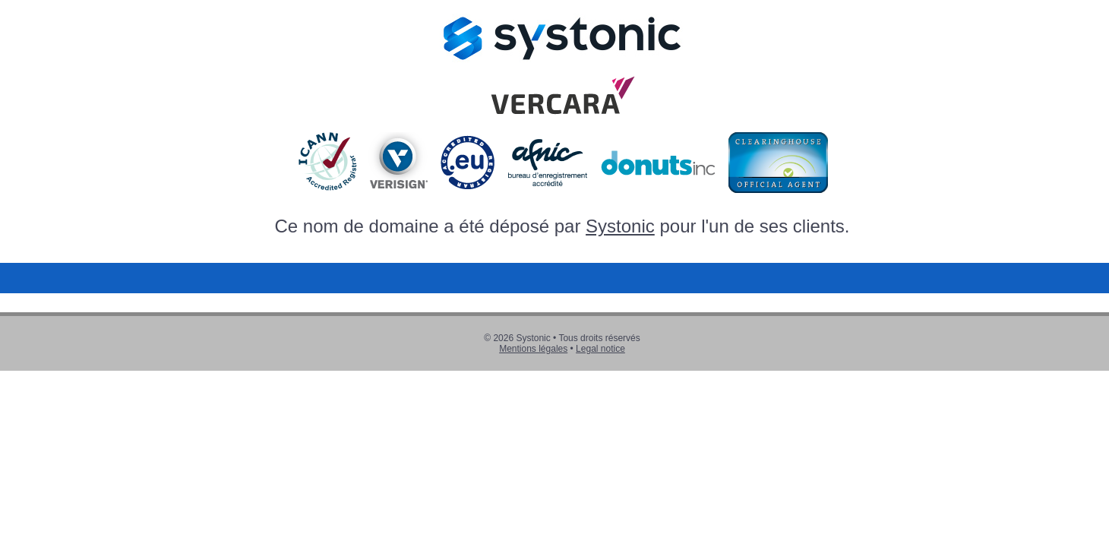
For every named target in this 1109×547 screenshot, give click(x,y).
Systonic (620, 226)
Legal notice (600, 348)
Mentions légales (533, 348)
